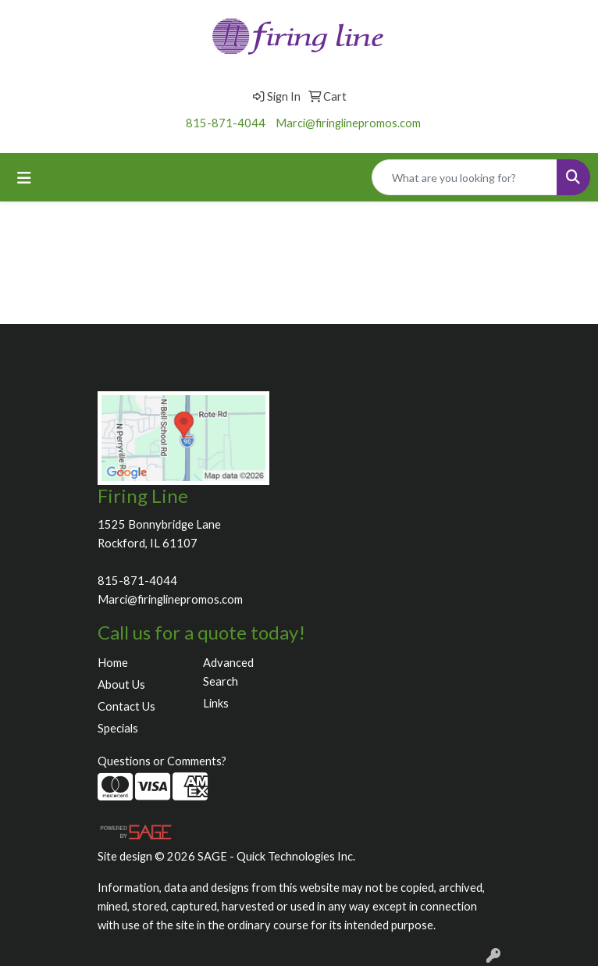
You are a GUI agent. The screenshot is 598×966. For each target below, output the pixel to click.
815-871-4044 (225, 123)
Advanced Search (228, 672)
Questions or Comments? (162, 761)
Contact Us (126, 706)
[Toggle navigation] (24, 177)
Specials (118, 728)
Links (216, 703)
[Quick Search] (464, 177)
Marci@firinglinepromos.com (348, 123)
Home (113, 662)
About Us (121, 684)
